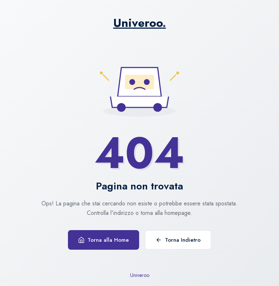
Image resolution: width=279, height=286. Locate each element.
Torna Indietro (178, 240)
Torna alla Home (103, 240)
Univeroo (139, 23)
